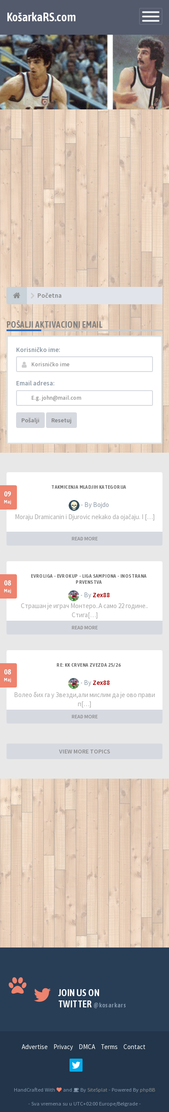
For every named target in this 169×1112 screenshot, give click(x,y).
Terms (109, 1047)
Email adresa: (35, 383)
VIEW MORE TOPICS (84, 751)
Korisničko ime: (38, 349)
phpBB (147, 1089)
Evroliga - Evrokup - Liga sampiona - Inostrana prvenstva (88, 579)
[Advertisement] (84, 202)
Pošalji (30, 420)
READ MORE (85, 538)
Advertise (35, 1047)
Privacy (63, 1047)
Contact (134, 1047)
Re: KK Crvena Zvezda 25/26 (88, 665)
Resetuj (61, 420)
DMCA (87, 1047)
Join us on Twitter (92, 998)
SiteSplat (96, 1089)
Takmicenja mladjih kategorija (88, 487)
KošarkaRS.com (41, 17)
